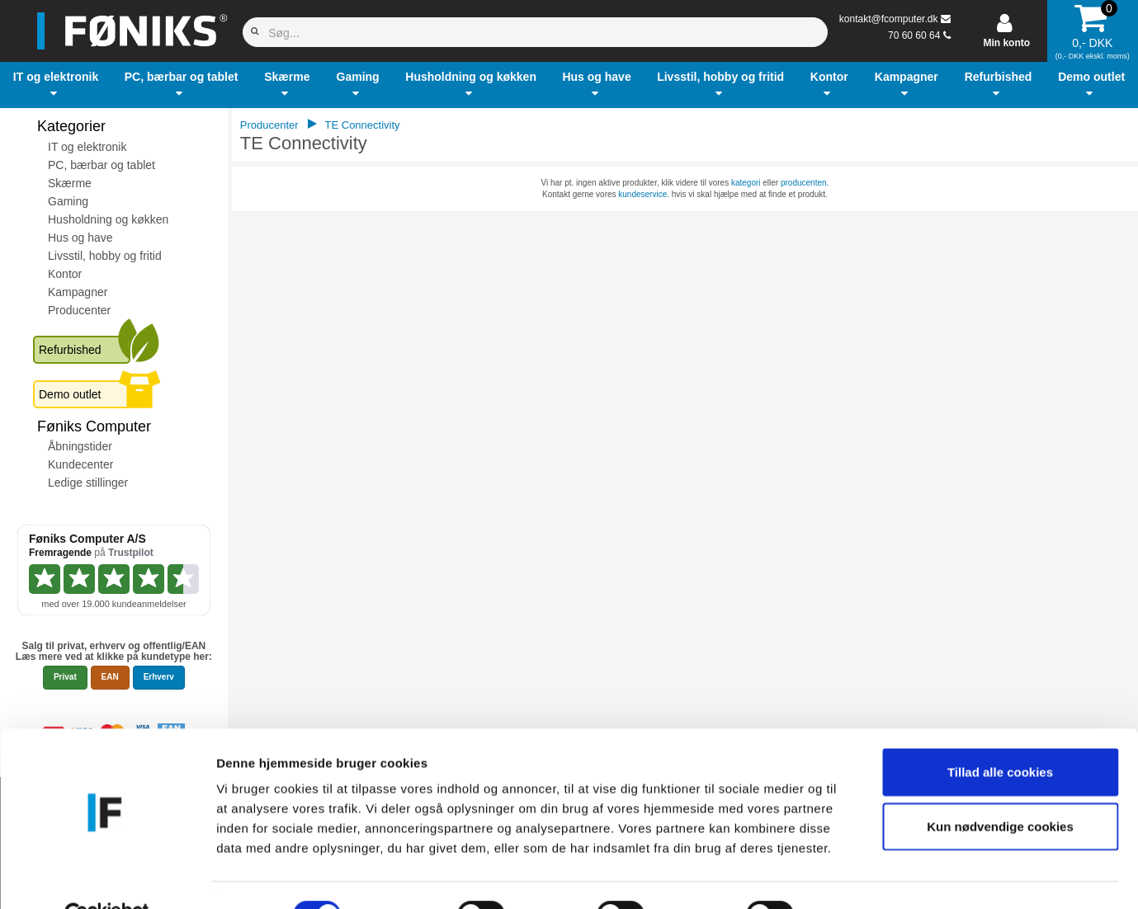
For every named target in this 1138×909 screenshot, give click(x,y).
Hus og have (80, 237)
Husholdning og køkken (108, 219)
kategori (746, 182)
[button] (55, 85)
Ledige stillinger (88, 482)
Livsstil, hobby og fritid (105, 255)
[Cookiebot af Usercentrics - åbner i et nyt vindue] (107, 876)
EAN (110, 676)
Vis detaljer (857, 876)
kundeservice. (643, 194)
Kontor (65, 273)
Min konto (1006, 43)
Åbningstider (80, 446)
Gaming (68, 201)
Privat (65, 676)
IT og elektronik (87, 146)
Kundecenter (80, 464)
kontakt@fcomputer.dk (888, 19)
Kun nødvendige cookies (1000, 788)
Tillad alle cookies (1000, 734)
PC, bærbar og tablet (101, 165)
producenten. (805, 182)
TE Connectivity (362, 125)
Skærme (70, 183)
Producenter (79, 310)
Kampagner (77, 292)
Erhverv (159, 676)
